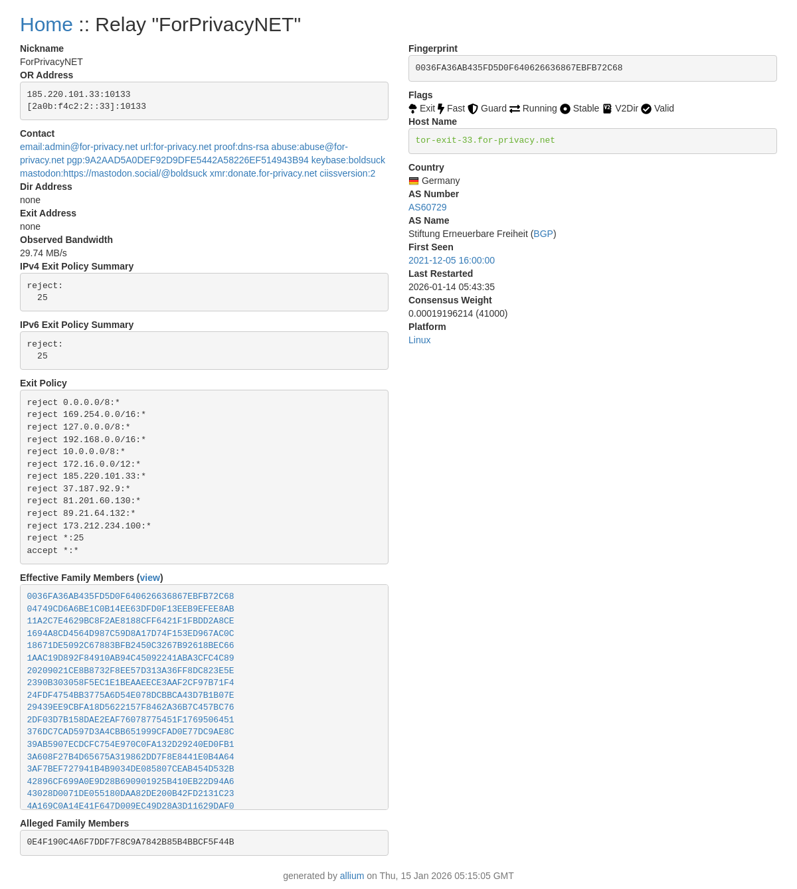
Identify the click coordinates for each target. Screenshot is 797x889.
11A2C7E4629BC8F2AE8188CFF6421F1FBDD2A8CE (130, 621)
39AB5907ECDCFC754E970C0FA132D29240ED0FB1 (130, 745)
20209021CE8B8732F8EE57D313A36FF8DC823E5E (130, 671)
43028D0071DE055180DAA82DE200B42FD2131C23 (130, 794)
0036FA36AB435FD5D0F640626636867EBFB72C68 (130, 597)
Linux (419, 340)
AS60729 (427, 207)
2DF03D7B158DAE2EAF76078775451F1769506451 (130, 720)
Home (46, 24)
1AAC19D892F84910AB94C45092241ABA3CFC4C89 (130, 658)
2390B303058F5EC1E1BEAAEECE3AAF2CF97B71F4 (130, 683)
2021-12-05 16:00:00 (451, 260)
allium (352, 875)
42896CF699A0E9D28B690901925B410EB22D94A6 (130, 782)
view (150, 577)
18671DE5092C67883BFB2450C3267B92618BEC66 (130, 646)
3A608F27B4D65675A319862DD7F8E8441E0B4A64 (130, 757)
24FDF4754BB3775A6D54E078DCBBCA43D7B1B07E (130, 695)
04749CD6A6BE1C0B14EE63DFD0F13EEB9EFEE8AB (130, 609)
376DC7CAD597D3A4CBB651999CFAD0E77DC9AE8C (130, 732)
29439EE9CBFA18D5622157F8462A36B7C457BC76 (130, 707)
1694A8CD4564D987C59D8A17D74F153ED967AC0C (130, 634)
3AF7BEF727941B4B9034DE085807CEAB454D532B (130, 769)
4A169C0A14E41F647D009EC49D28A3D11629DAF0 (130, 806)
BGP (543, 233)
